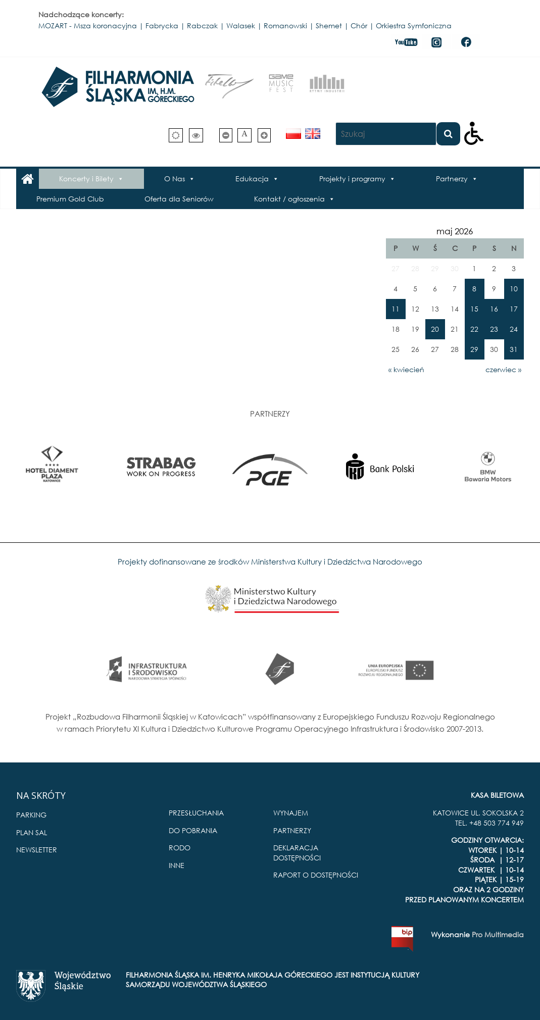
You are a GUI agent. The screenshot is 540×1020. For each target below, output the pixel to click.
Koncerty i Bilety (86, 178)
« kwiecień (406, 369)
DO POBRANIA (193, 830)
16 (494, 309)
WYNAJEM (290, 813)
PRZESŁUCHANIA (196, 813)
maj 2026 (454, 231)
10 (514, 288)
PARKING (31, 815)
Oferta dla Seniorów (179, 198)
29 (474, 349)
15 (474, 309)
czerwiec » (503, 369)
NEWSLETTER (36, 849)
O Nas (174, 178)
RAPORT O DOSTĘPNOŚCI (315, 875)
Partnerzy (452, 178)
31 (514, 349)
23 (494, 329)
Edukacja (252, 178)
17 (514, 309)
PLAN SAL (31, 832)
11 (395, 309)
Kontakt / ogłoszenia (289, 198)
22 (474, 329)
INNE (176, 865)
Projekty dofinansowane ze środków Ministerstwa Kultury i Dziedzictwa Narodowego (270, 561)
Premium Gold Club (70, 198)
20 (435, 329)
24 (514, 329)
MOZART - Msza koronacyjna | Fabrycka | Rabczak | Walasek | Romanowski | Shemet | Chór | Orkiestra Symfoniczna (245, 25)
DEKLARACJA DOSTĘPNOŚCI (297, 852)
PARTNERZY (292, 830)
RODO (179, 847)
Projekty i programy (352, 178)
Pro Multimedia (498, 934)
